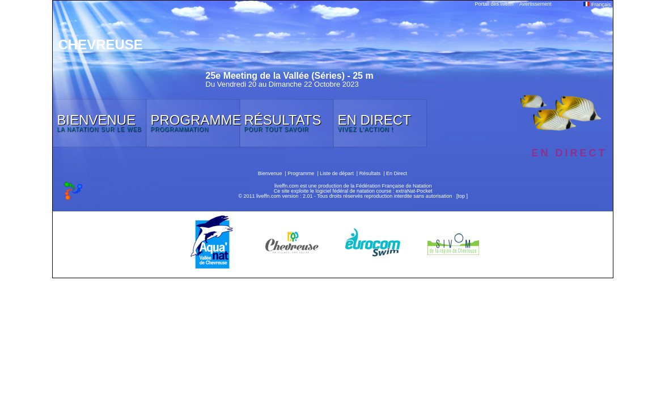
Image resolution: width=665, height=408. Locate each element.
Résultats (370, 173)
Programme (300, 173)
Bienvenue (270, 173)
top (461, 196)
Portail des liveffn (494, 4)
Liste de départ (337, 173)
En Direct (396, 173)
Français (597, 4)
